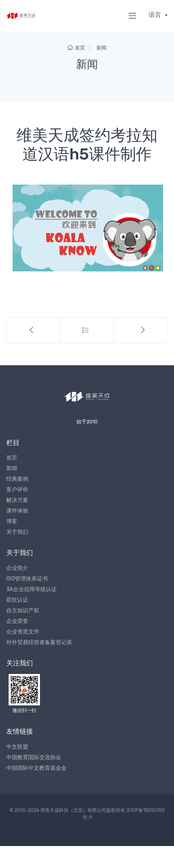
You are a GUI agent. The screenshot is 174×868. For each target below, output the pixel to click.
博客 (11, 521)
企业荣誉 (17, 621)
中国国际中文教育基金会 (36, 768)
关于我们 (17, 532)
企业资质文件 (22, 631)
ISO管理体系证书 (27, 578)
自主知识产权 (22, 610)
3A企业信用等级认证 (31, 589)
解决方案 (17, 500)
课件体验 (17, 510)
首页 (76, 48)
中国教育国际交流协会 (33, 757)
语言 (156, 14)
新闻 (101, 48)
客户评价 (17, 489)
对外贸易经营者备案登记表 (39, 642)
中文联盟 (17, 746)
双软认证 (17, 600)
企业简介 (17, 568)
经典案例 (17, 479)
